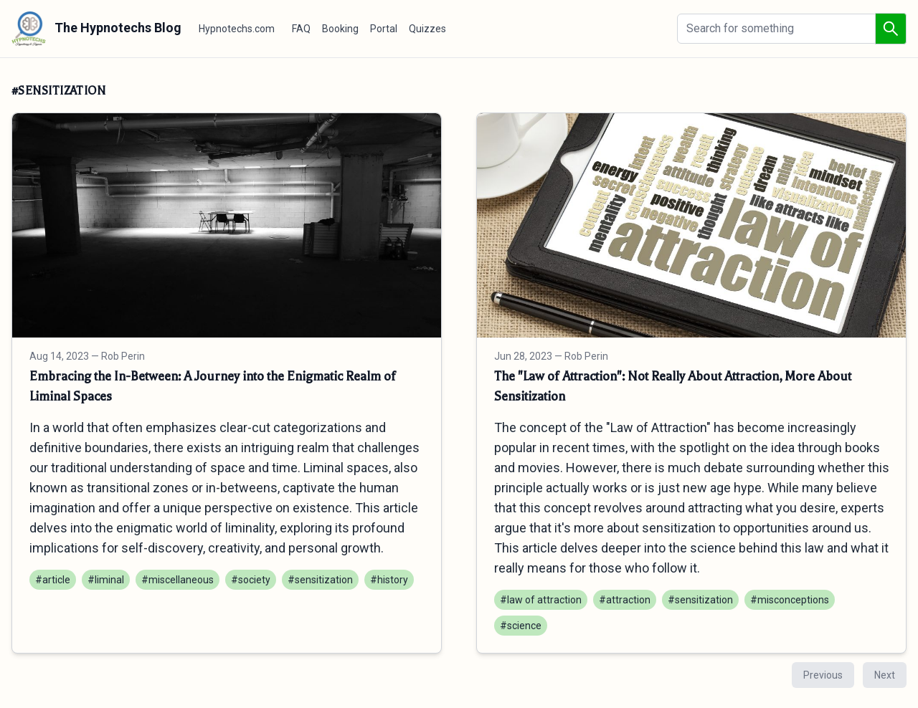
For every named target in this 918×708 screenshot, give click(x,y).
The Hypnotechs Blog (96, 28)
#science (520, 625)
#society (250, 579)
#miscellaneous (177, 579)
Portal (383, 28)
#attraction (624, 600)
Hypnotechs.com (237, 28)
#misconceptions (789, 600)
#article (52, 579)
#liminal (105, 579)
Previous (823, 675)
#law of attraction (541, 600)
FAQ (301, 28)
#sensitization (320, 579)
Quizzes (427, 28)
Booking (340, 28)
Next (884, 675)
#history (389, 579)
